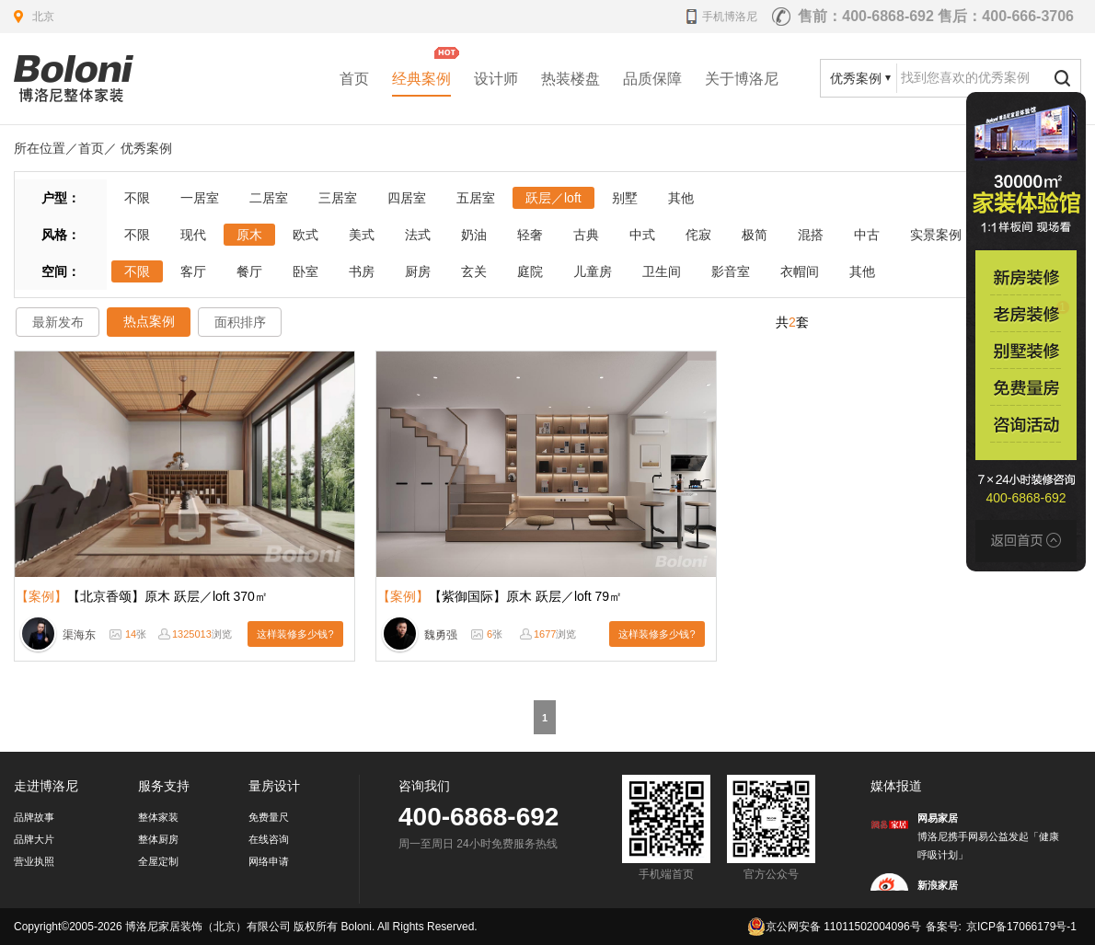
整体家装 (158, 817)
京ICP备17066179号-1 (1021, 926)
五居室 (475, 197)
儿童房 (592, 271)
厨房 (418, 271)
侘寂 (698, 234)
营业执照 (34, 861)
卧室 (305, 271)
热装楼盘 (570, 78)
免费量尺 (268, 817)
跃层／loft (553, 197)
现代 (193, 234)
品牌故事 (34, 817)
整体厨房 (158, 839)
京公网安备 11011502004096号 (834, 926)
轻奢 (530, 234)
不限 (137, 197)
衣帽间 (799, 271)
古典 (586, 234)
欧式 (305, 234)
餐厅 (249, 271)
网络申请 (268, 861)
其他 (681, 197)
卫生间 (661, 271)
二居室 (268, 197)
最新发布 (58, 322)
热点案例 (149, 321)
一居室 (199, 197)
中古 (867, 234)
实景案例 (936, 234)
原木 (249, 234)
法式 (418, 234)
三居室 (337, 197)
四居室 (406, 197)
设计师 (496, 78)
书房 (362, 271)
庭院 (530, 271)
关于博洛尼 (741, 78)
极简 (754, 234)
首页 (354, 78)
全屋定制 (158, 861)
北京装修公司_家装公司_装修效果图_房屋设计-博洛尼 (73, 78)
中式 (642, 234)
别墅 (625, 197)
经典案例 (421, 78)
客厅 (193, 271)
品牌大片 (34, 839)
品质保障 (652, 78)
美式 (362, 234)
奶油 (474, 234)
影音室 (730, 271)
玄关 (474, 271)
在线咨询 (268, 839)
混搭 (811, 234)
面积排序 (240, 322)
